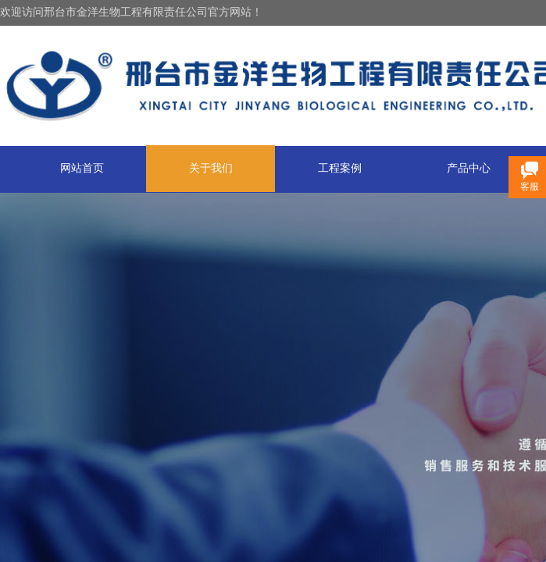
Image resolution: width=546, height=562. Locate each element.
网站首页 (82, 168)
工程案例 (340, 168)
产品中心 (469, 168)
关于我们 (211, 168)
